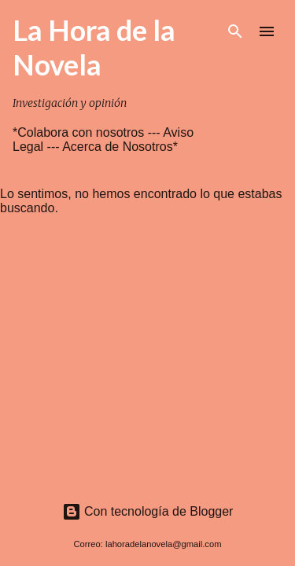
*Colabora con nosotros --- (88, 132)
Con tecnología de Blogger (148, 511)
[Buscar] (235, 31)
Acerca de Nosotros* (120, 146)
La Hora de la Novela (94, 47)
